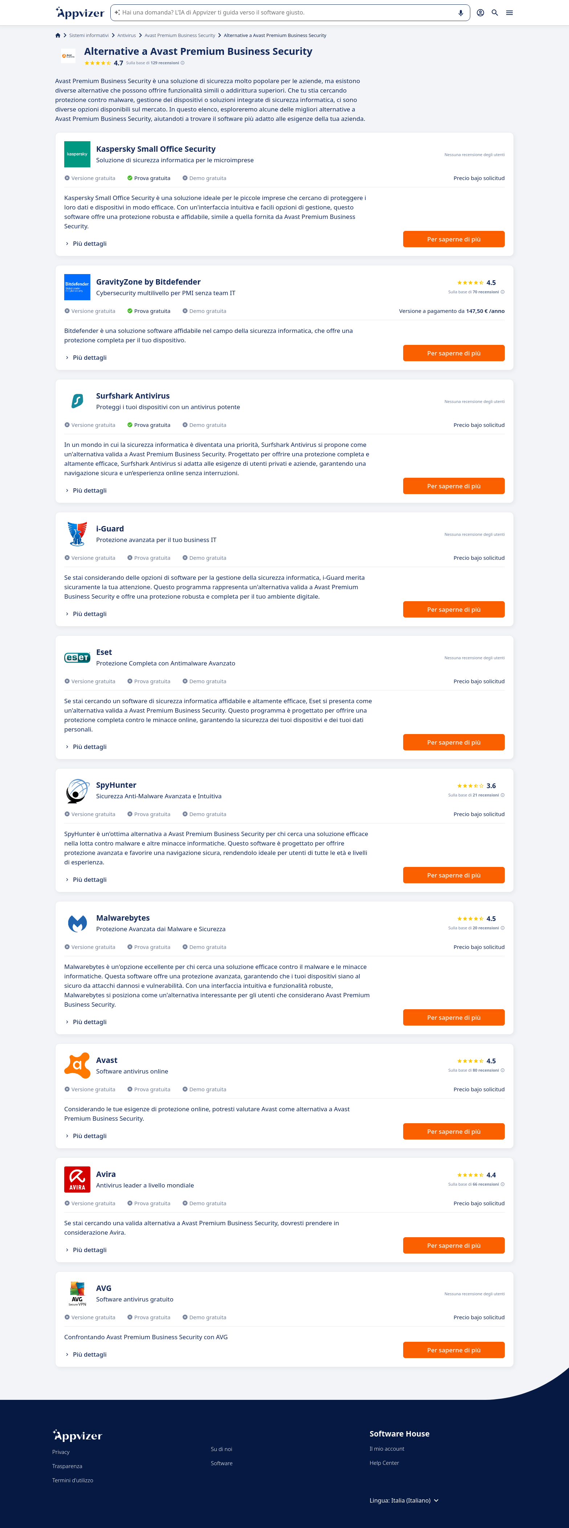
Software (222, 1463)
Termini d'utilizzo (72, 1480)
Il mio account (387, 1448)
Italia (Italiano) (416, 1500)
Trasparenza (67, 1466)
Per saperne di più (453, 239)
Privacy (60, 1451)
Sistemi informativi (89, 35)
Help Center (384, 1462)
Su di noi (221, 1448)
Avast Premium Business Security (180, 35)
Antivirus (127, 35)
